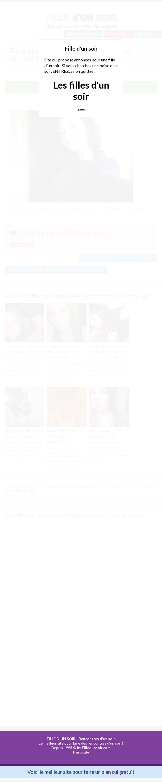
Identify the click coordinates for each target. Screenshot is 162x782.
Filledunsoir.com (96, 747)
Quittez (81, 109)
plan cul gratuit (118, 772)
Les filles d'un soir (81, 90)
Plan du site (81, 752)
